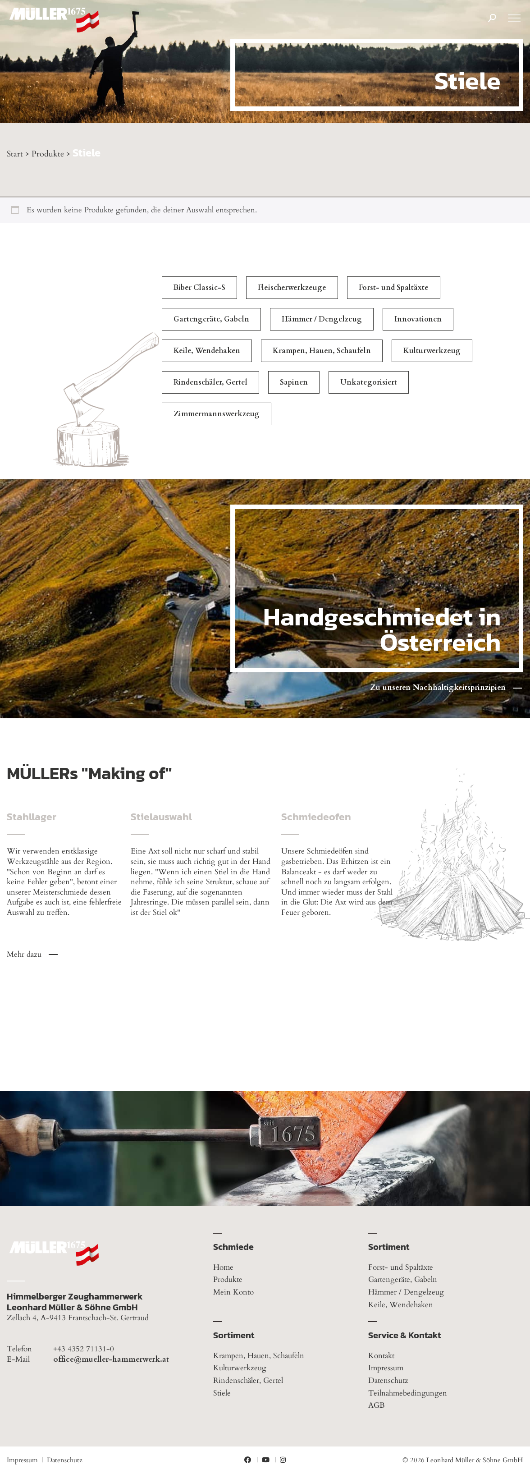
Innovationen (418, 319)
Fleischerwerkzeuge (292, 288)
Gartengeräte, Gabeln (211, 319)
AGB (376, 1405)
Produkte (48, 154)
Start (15, 154)
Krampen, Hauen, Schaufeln (322, 351)
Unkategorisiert (368, 382)
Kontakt (381, 1355)
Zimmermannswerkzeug (217, 414)
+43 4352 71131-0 (83, 1349)
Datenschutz (388, 1380)
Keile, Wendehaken (207, 351)
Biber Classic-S (199, 288)
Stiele (222, 1393)
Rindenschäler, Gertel (210, 382)
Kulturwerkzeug (432, 351)
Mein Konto (233, 1292)
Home (223, 1267)
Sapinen (294, 382)
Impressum (385, 1368)
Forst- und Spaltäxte (394, 288)
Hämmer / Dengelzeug (322, 319)
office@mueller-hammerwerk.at (111, 1359)
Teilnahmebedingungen (407, 1393)
